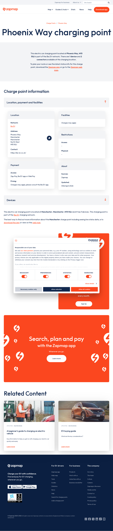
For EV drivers (57, 466)
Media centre (91, 490)
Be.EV (13, 126)
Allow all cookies (84, 289)
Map (49, 9)
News (82, 9)
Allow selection (56, 289)
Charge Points (51, 23)
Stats (73, 9)
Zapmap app (54, 67)
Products (72, 472)
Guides (53, 483)
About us (76, 2)
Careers (90, 483)
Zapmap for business (62, 2)
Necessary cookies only (28, 289)
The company (93, 466)
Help (90, 9)
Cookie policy (91, 497)
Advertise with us (75, 479)
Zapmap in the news (93, 486)
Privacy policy (91, 501)
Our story (90, 472)
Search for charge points (59, 497)
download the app (12, 222)
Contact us (90, 493)
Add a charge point (57, 501)
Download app (101, 9)
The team (90, 475)
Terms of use (91, 504)
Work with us (73, 475)
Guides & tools (61, 9)
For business (74, 466)
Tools (53, 479)
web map (36, 222)
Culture (89, 479)
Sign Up (83, 304)
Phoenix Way (62, 23)
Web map (54, 475)
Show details (89, 283)
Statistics (54, 486)
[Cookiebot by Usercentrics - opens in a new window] (89, 240)
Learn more (56, 358)
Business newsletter (75, 483)
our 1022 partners (27, 250)
